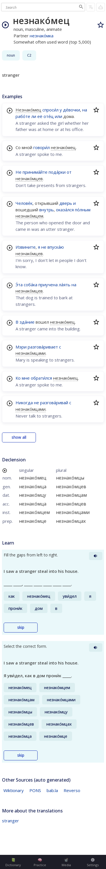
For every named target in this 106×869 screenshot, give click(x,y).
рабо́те (23, 116)
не (43, 247)
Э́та (19, 284)
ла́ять (64, 284)
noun (11, 55)
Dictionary (13, 862)
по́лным (82, 209)
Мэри (21, 347)
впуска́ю (55, 247)
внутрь (46, 209)
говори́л (41, 147)
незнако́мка (41, 35)
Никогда (24, 402)
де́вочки (71, 110)
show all (19, 437)
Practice (40, 862)
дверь (65, 203)
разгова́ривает (43, 347)
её (39, 116)
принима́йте (35, 172)
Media (66, 862)
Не (18, 172)
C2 (29, 55)
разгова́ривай (54, 402)
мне (26, 378)
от (69, 172)
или (58, 116)
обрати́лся (41, 378)
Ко (18, 378)
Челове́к (24, 203)
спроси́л (50, 110)
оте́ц (49, 116)
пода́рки (57, 172)
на (84, 110)
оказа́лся (65, 209)
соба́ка (30, 284)
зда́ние (27, 322)
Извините (26, 247)
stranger (10, 820)
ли (33, 116)
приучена (48, 284)
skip (20, 627)
